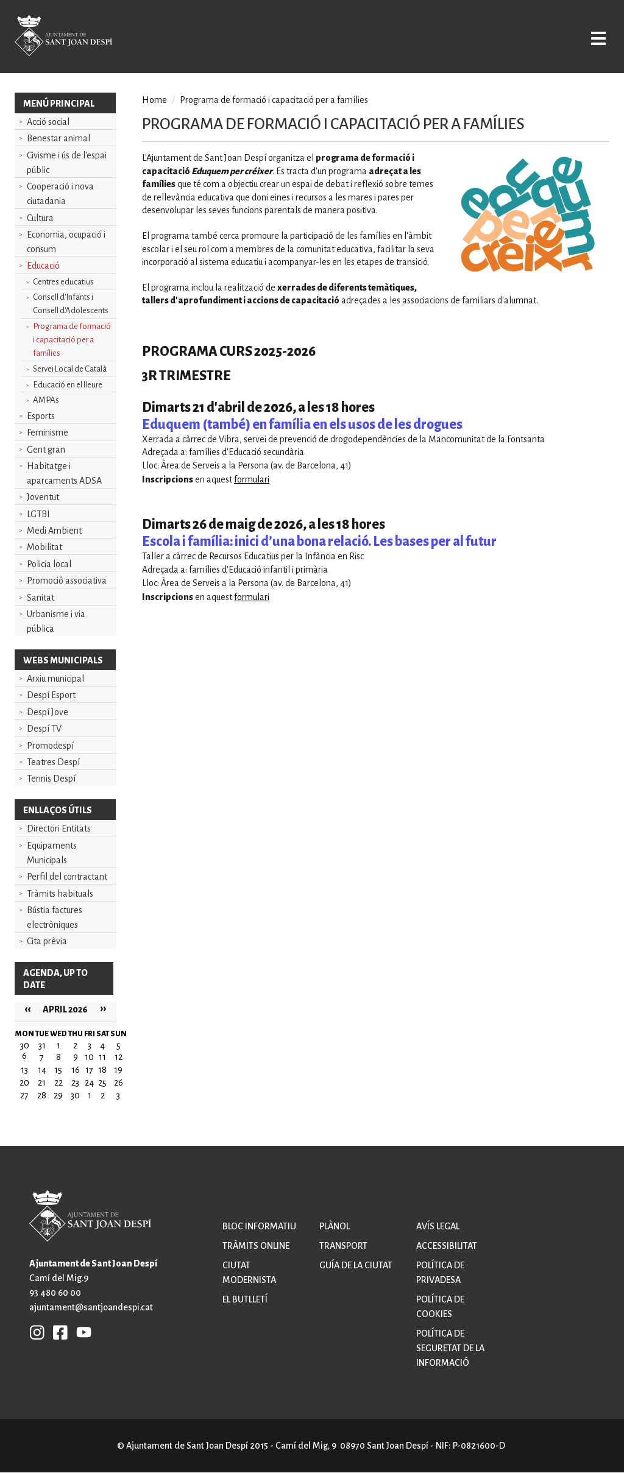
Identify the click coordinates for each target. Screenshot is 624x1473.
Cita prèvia (47, 941)
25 (102, 1082)
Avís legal (437, 1226)
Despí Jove (47, 712)
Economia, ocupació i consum (66, 242)
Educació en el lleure (67, 384)
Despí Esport (51, 695)
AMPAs (46, 399)
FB (57, 1332)
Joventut (43, 497)
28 (41, 1095)
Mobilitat (44, 547)
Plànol (334, 1226)
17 (89, 1070)
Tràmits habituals (60, 894)
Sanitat (40, 597)
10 (89, 1057)
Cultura (40, 218)
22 (58, 1082)
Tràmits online (255, 1246)
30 (75, 1095)
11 (102, 1057)
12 (118, 1057)
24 (89, 1082)
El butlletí (245, 1299)
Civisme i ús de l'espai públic (67, 162)
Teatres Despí (53, 762)
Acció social (48, 122)
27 (24, 1095)
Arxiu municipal (55, 679)
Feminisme (47, 432)
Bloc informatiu (259, 1226)
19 (118, 1070)
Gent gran (46, 449)
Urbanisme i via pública (56, 621)
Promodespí (50, 746)
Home (154, 100)
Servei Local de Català (70, 368)
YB (81, 1332)
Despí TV (44, 728)
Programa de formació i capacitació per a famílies (72, 340)
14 (42, 1070)
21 (42, 1082)
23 (75, 1082)
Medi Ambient (54, 530)
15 (58, 1070)
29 (58, 1095)
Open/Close (589, 38)
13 (24, 1070)
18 (102, 1070)
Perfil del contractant (67, 876)
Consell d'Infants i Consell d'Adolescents (70, 303)
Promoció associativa (67, 580)
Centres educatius (63, 281)
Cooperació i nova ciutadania (60, 194)
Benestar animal (58, 138)
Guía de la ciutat (355, 1265)
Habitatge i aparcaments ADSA (64, 473)
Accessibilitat (446, 1246)
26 (118, 1082)
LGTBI (38, 514)
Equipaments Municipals (52, 853)
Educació (43, 265)
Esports (41, 416)
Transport (343, 1246)
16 (75, 1070)
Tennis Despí (51, 778)
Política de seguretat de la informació (450, 1348)
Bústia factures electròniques (54, 917)
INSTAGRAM (37, 1332)
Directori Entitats (59, 828)
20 (24, 1082)
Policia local (49, 564)
